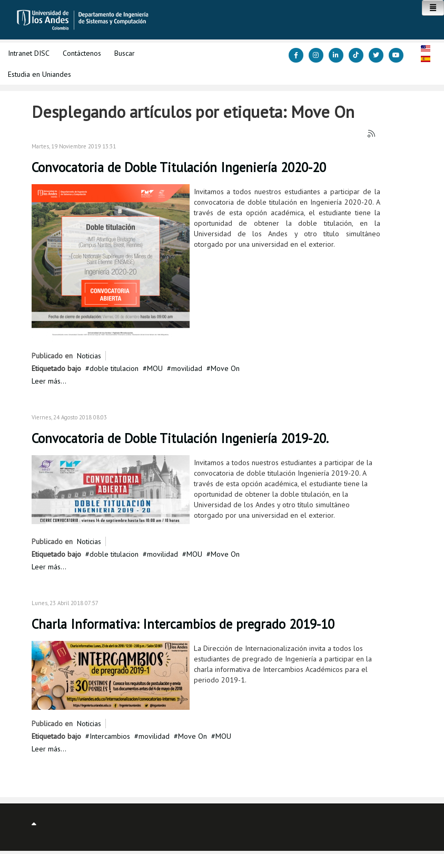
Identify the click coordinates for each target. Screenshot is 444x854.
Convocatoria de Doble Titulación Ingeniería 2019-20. (180, 438)
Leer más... (49, 381)
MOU (155, 368)
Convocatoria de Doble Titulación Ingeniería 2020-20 (179, 167)
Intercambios (110, 736)
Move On (225, 368)
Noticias (89, 355)
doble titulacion (114, 368)
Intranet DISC (29, 53)
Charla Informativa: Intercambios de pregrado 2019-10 (183, 624)
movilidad (186, 368)
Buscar (124, 53)
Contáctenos (82, 53)
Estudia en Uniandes (39, 74)
